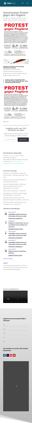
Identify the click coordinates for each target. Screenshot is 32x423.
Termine (14, 20)
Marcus (7, 18)
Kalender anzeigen (8, 258)
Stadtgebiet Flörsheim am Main (15, 229)
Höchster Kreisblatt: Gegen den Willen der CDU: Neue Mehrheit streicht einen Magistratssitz (14, 186)
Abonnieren (23, 140)
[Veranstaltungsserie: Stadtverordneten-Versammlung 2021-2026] (14, 249)
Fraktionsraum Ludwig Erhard (15, 218)
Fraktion (5, 20)
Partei (9, 20)
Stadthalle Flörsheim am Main (15, 255)
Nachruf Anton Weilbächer (10, 191)
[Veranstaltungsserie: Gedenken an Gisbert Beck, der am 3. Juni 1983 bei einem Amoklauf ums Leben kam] (13, 221)
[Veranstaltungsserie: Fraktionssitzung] (14, 212)
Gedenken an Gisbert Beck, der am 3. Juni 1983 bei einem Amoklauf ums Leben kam (18, 224)
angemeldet (12, 155)
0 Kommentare (22, 20)
